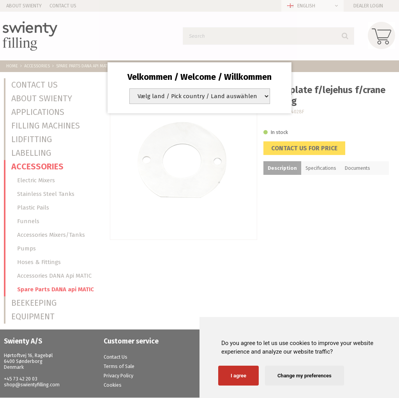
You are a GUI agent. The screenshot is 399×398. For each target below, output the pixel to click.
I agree (238, 376)
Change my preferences (304, 376)
